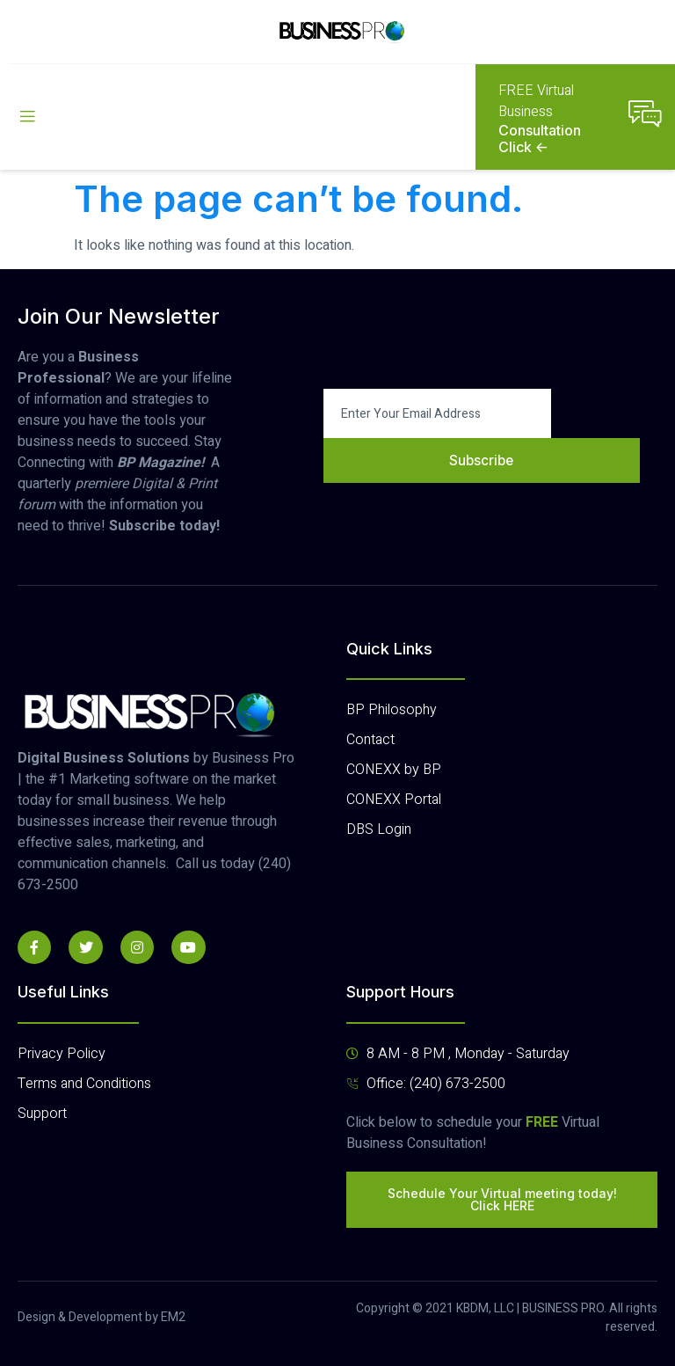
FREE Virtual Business (536, 101)
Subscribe (481, 460)
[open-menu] (27, 117)
